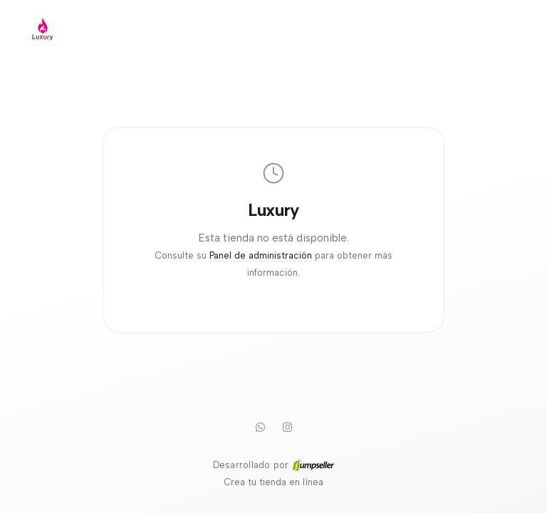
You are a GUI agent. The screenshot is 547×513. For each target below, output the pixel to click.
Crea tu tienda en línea (273, 482)
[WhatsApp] (260, 427)
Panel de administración (260, 255)
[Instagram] (287, 427)
